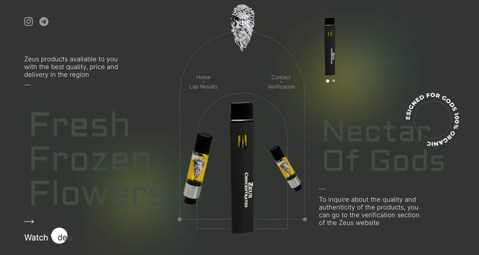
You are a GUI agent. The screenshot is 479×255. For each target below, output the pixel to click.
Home (203, 77)
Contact (281, 77)
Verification (281, 86)
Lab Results (203, 86)
